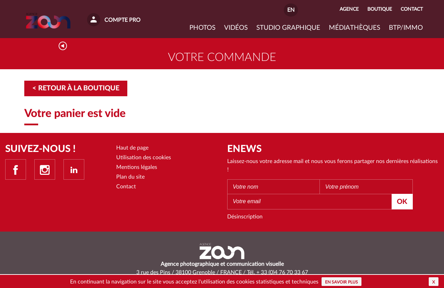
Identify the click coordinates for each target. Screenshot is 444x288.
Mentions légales (136, 167)
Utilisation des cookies (143, 158)
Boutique (379, 9)
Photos (202, 28)
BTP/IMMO (406, 28)
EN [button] (290, 10)
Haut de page (132, 148)
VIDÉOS (236, 28)
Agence (349, 9)
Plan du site (130, 177)
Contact (126, 187)
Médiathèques (354, 28)
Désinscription (245, 216)
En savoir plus (341, 282)
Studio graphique (288, 28)
